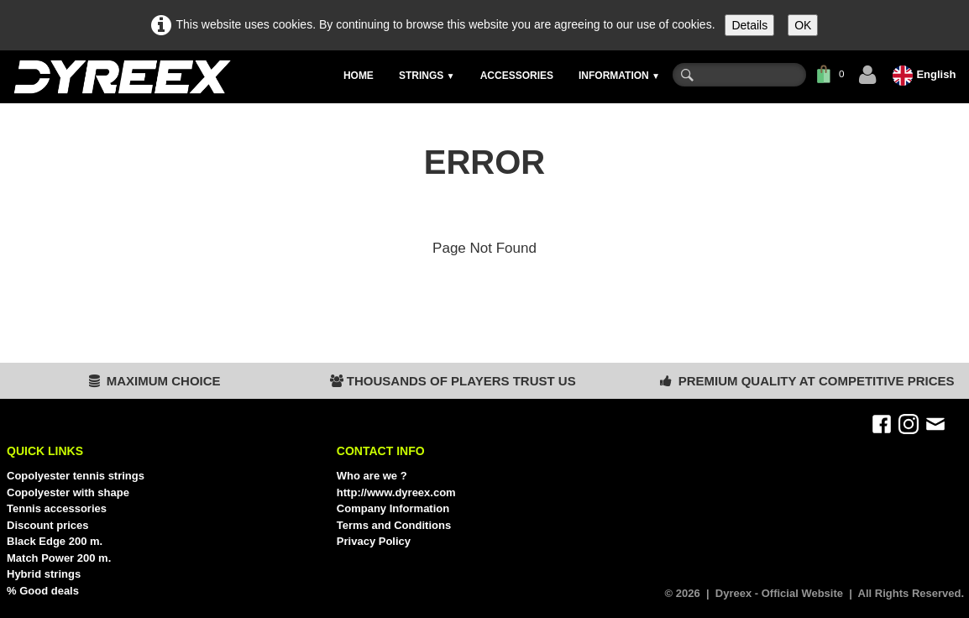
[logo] (121, 77)
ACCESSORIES (516, 75)
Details (749, 25)
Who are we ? (372, 475)
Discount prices (48, 525)
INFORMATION (619, 75)
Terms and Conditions (394, 525)
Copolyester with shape (68, 492)
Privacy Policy (374, 541)
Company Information (393, 508)
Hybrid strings (44, 574)
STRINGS (427, 75)
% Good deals (43, 590)
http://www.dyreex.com (396, 492)
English (926, 74)
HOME (358, 75)
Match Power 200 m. (59, 558)
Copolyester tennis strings (75, 475)
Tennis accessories (57, 508)
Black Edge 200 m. (54, 541)
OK (802, 25)
